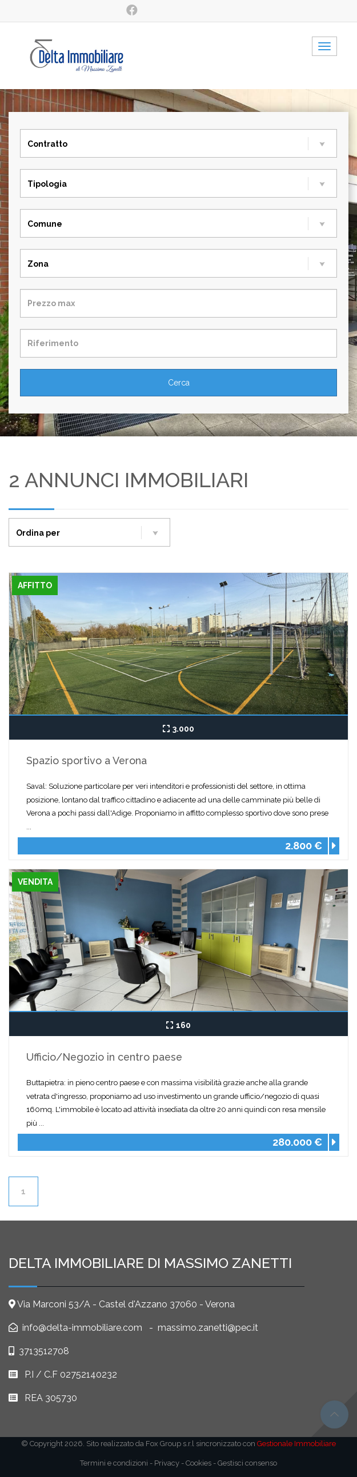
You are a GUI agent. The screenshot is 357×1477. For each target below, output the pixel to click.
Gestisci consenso (247, 1463)
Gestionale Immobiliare (296, 1443)
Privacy (166, 1463)
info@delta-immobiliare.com (81, 1327)
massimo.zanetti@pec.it (208, 1327)
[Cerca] (178, 382)
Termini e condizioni (114, 1463)
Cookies (198, 1463)
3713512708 (44, 1351)
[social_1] (132, 10)
